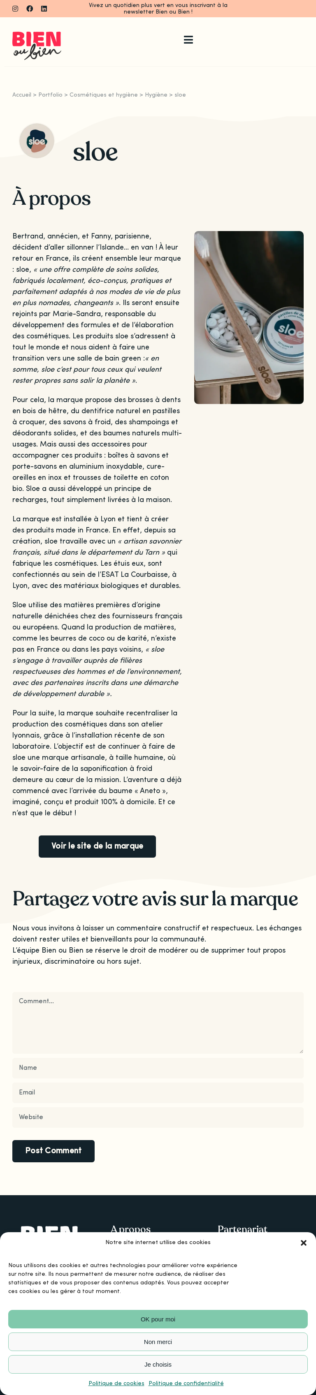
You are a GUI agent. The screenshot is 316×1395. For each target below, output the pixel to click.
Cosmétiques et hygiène (104, 95)
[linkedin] (44, 8)
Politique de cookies (116, 1383)
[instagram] (15, 8)
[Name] (158, 1068)
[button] (304, 1243)
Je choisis (158, 1364)
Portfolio (50, 95)
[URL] (158, 1117)
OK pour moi (158, 1319)
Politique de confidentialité (186, 1383)
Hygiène (156, 95)
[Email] (158, 1093)
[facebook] (29, 8)
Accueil (21, 95)
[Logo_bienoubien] (36, 35)
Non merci (158, 1341)
